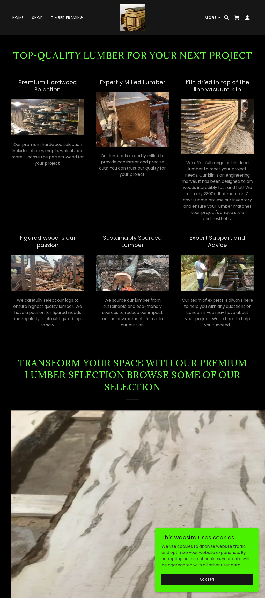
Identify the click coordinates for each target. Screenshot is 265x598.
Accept (207, 579)
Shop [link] (37, 17)
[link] (132, 17)
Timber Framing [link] (67, 17)
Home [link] (18, 17)
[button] (213, 17)
